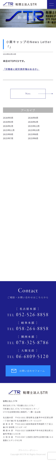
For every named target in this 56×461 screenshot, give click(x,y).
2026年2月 (33, 121)
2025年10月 (34, 130)
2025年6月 (33, 138)
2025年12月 (34, 126)
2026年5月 (8, 117)
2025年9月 (8, 134)
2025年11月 (9, 130)
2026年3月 (8, 121)
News (28, 93)
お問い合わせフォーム (28, 371)
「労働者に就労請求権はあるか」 (21, 69)
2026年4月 (33, 117)
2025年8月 (33, 134)
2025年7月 (8, 138)
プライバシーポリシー (28, 450)
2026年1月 (8, 126)
